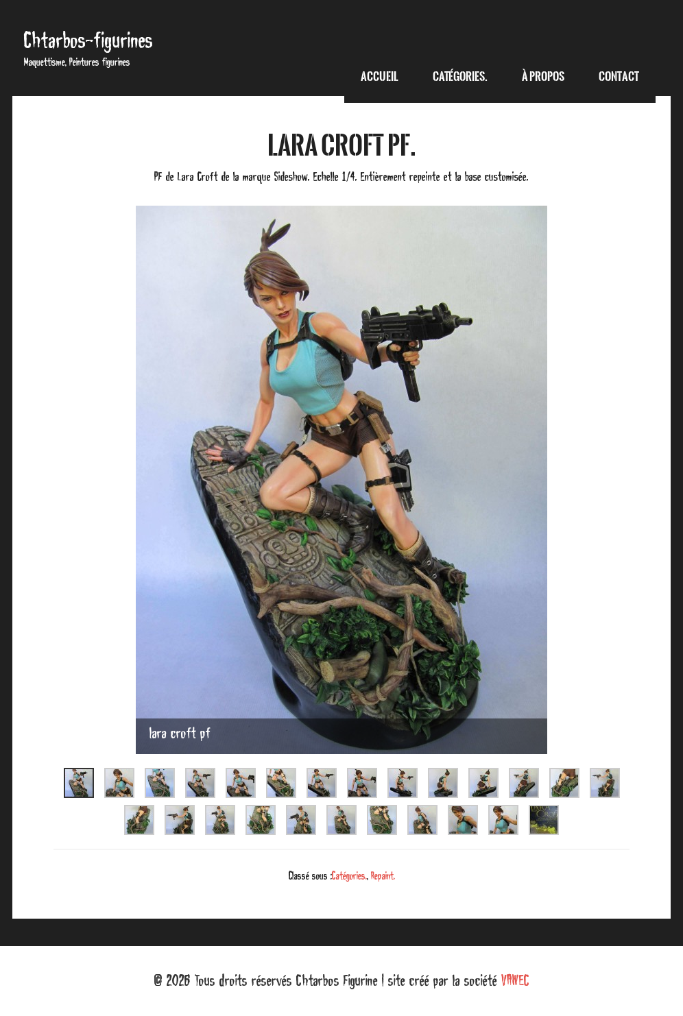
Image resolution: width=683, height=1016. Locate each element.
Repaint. (383, 875)
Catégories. (349, 875)
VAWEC (515, 980)
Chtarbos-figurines (88, 40)
